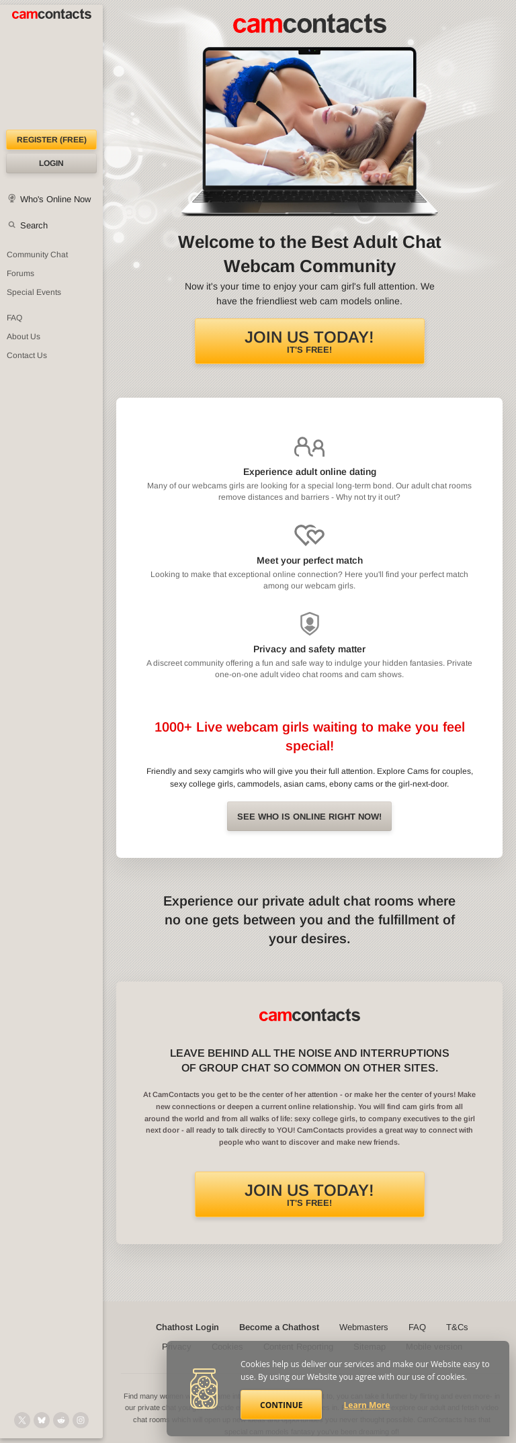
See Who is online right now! (309, 817)
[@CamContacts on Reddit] (61, 1420)
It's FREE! (309, 341)
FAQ (417, 1327)
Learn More (367, 1405)
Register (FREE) (52, 139)
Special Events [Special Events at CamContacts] (34, 292)
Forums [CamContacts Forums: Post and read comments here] (20, 273)
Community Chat (37, 254)
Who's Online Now (55, 199)
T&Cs (457, 1327)
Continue (281, 1405)
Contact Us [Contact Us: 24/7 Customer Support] (27, 355)
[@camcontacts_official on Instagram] (81, 1420)
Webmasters (363, 1327)
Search (34, 225)
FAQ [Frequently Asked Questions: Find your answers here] (14, 317)
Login (51, 163)
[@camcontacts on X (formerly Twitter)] (22, 1420)
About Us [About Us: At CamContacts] (23, 336)
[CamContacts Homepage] (51, 67)
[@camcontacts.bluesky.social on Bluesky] (42, 1420)
